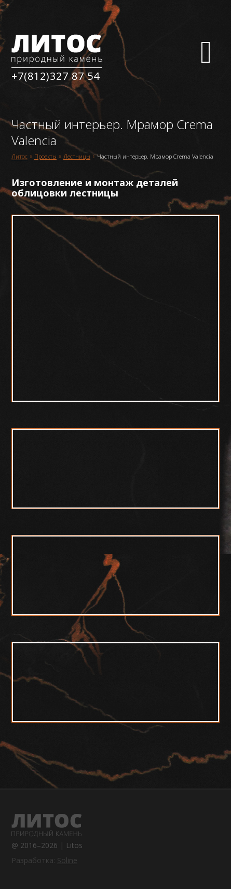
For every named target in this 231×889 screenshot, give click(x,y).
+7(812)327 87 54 (55, 76)
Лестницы (76, 156)
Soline (67, 860)
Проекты (45, 156)
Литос (19, 157)
